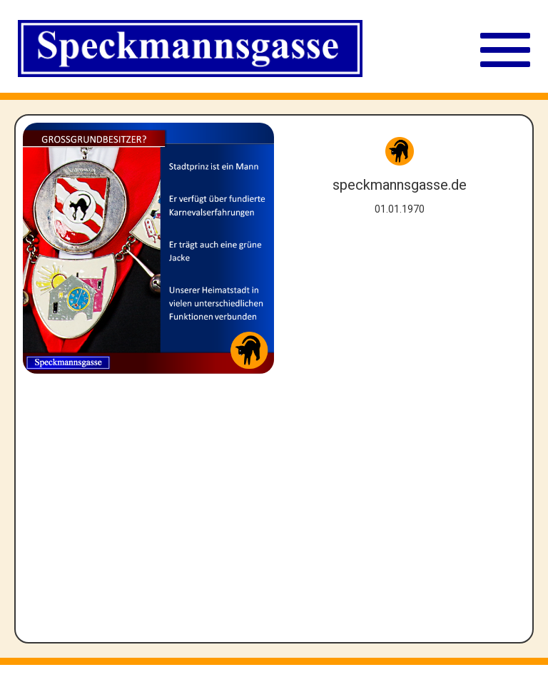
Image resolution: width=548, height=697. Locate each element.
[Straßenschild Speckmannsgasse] (190, 50)
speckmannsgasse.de (400, 184)
